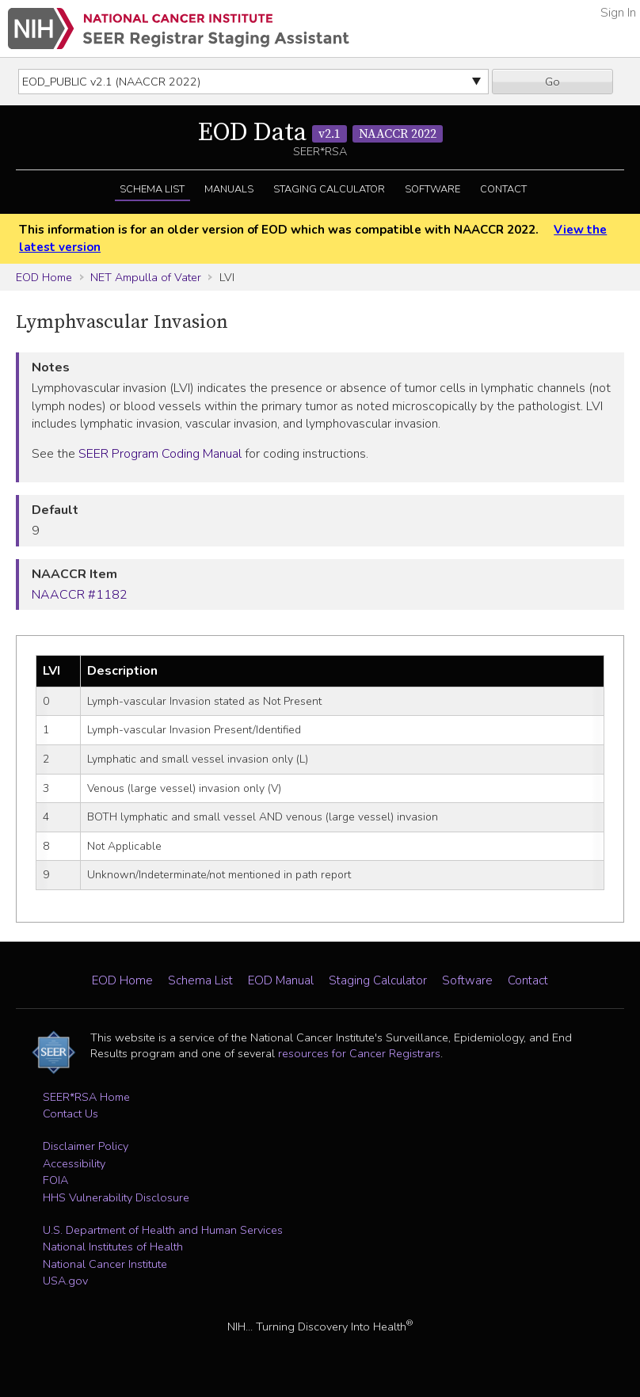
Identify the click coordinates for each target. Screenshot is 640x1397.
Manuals (228, 189)
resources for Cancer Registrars (359, 1053)
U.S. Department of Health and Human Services (163, 1230)
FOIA (55, 1180)
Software (432, 189)
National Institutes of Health (113, 1246)
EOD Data (320, 133)
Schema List (152, 189)
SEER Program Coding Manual (160, 453)
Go (552, 81)
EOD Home (44, 277)
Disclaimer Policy (85, 1146)
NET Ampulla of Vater (145, 277)
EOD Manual (281, 980)
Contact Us (70, 1113)
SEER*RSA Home (86, 1097)
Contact (503, 189)
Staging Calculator (329, 189)
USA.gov (65, 1281)
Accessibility (74, 1163)
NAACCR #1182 (80, 594)
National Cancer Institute (105, 1264)
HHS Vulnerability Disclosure (116, 1197)
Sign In (618, 12)
